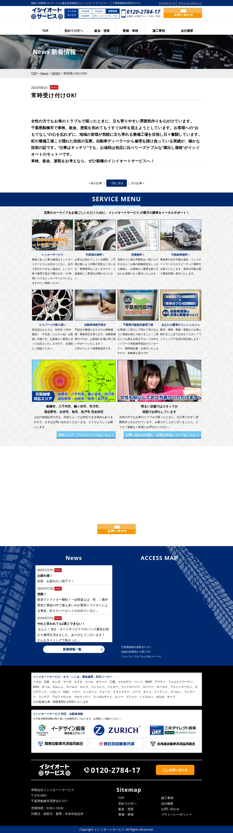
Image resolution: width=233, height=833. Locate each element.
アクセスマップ (167, 3)
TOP (45, 31)
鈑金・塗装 (102, 31)
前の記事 (96, 183)
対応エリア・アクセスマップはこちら (84, 435)
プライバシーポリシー (190, 3)
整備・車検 (130, 31)
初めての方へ (73, 31)
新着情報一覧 (72, 649)
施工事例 (158, 31)
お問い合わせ (170, 809)
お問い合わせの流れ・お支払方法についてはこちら (160, 435)
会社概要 (187, 31)
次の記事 (136, 183)
